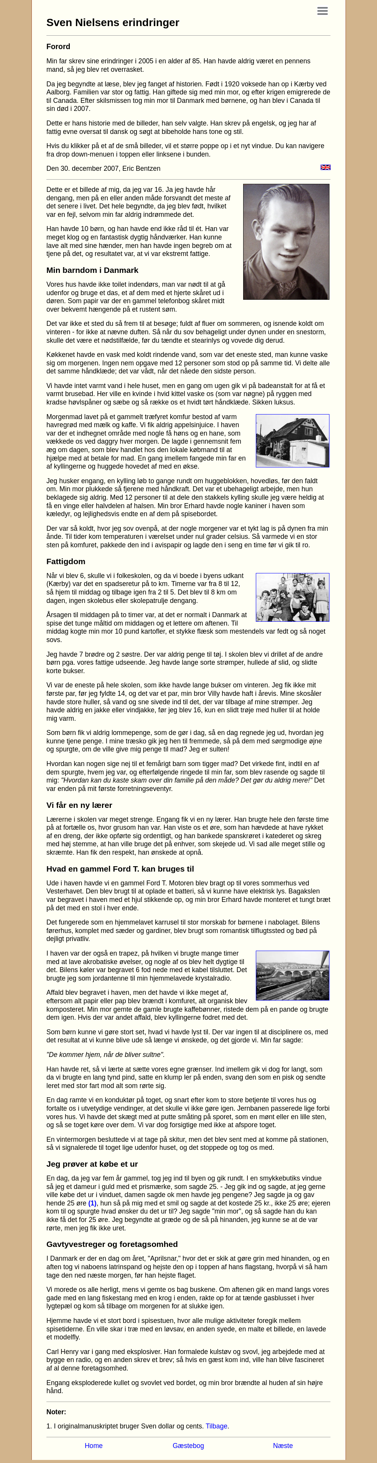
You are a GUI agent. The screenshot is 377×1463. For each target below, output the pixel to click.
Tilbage (216, 1426)
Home (94, 1446)
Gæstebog (188, 1446)
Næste (283, 1446)
